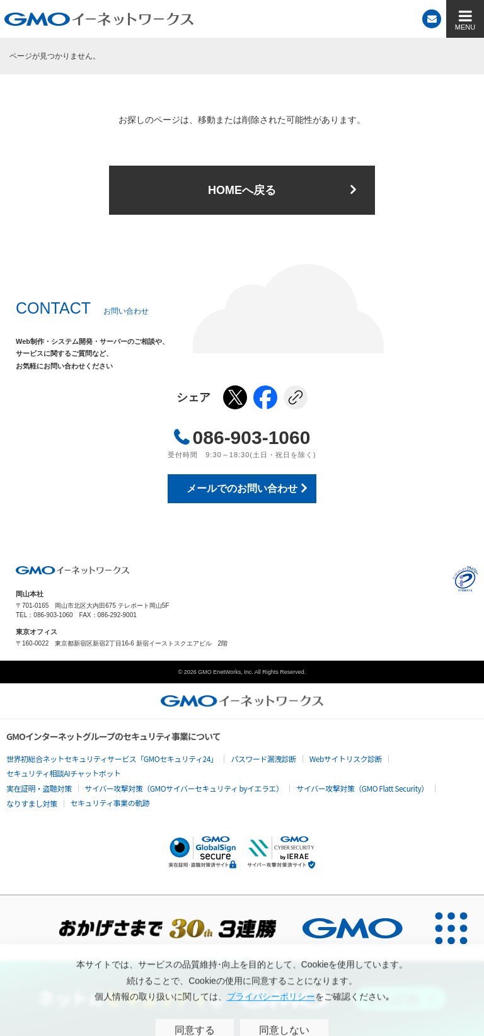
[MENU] (465, 19)
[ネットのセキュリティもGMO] (242, 998)
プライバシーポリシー (465, 578)
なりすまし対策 (31, 803)
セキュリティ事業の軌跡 (110, 802)
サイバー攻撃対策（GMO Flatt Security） (362, 788)
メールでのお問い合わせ (242, 488)
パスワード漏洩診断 (263, 758)
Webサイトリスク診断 (345, 758)
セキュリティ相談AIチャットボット (63, 773)
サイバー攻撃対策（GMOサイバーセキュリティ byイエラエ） (184, 788)
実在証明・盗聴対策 (39, 788)
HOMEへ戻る (242, 190)
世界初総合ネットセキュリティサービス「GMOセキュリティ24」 (111, 758)
